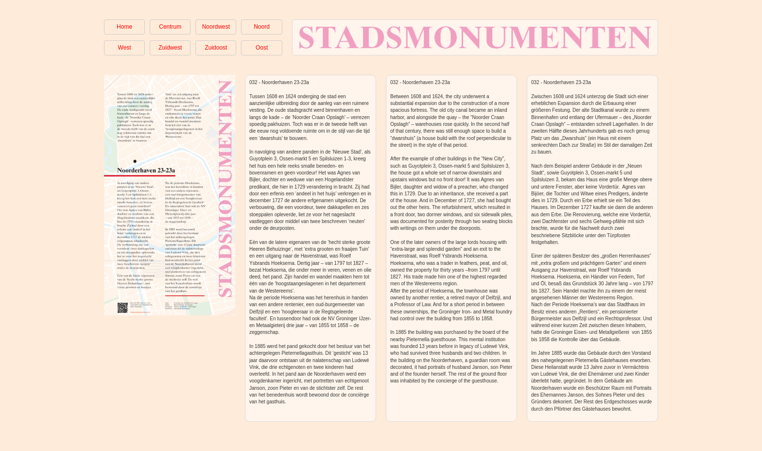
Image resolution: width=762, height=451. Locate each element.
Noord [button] (262, 26)
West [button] (124, 47)
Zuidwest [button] (170, 47)
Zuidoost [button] (216, 47)
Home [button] (124, 26)
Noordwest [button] (216, 26)
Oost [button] (262, 47)
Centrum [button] (170, 26)
